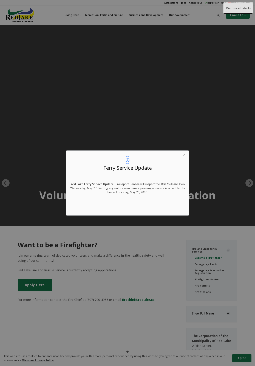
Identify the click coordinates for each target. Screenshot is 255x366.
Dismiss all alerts (238, 8)
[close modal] (184, 155)
